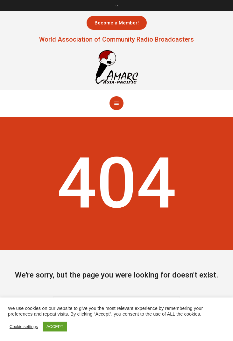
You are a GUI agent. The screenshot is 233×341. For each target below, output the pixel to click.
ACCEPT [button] (54, 326)
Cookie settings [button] (24, 326)
